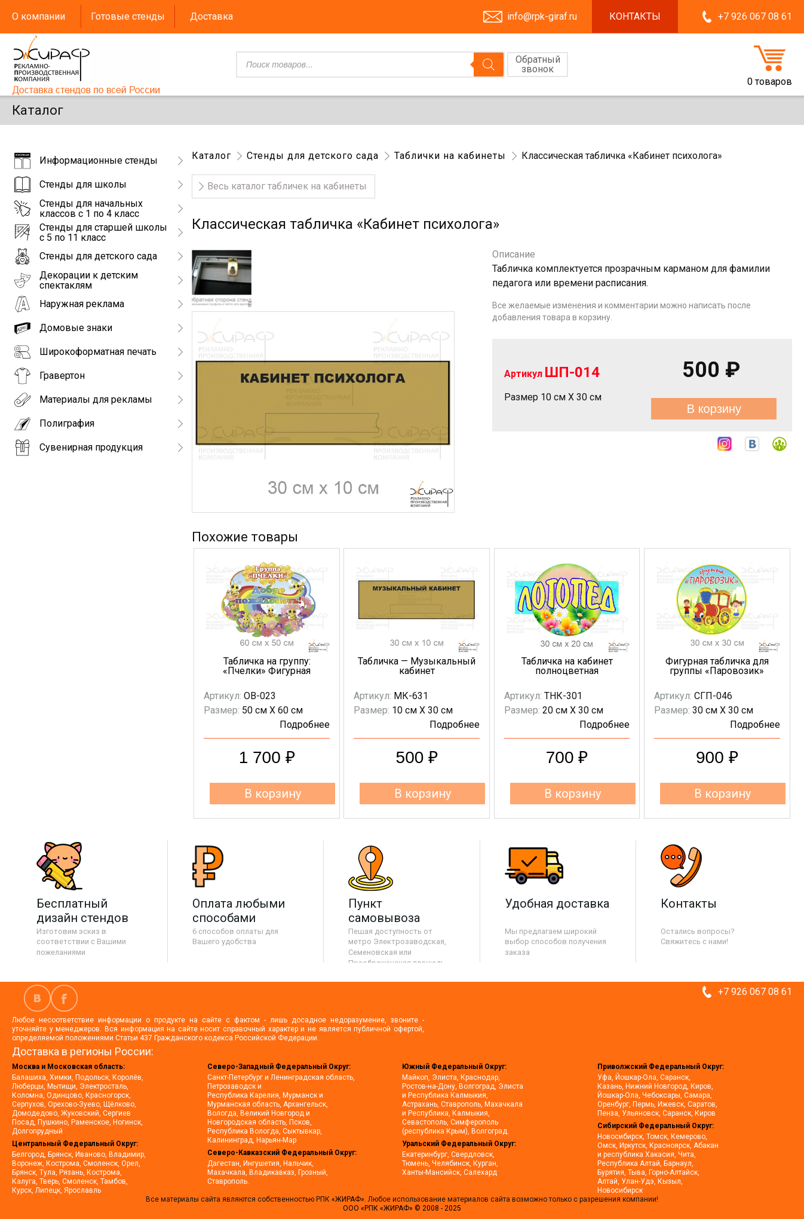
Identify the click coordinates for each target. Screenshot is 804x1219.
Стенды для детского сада (313, 155)
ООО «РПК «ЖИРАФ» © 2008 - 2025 (402, 1208)
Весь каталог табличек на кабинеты (287, 186)
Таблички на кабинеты (450, 155)
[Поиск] (489, 64)
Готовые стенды (128, 16)
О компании (38, 16)
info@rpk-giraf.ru (542, 16)
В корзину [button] (272, 793)
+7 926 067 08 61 (755, 16)
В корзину (714, 408)
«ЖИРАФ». (350, 1199)
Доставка (211, 16)
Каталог (211, 155)
